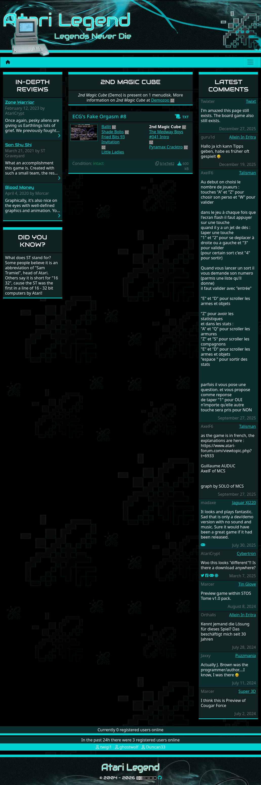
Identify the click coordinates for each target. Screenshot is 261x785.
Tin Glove (247, 584)
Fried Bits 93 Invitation (113, 139)
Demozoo (162, 100)
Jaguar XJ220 (244, 502)
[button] (182, 116)
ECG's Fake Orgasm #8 (99, 116)
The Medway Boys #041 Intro (166, 134)
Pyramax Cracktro (166, 146)
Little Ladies (113, 152)
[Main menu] (250, 62)
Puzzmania (245, 655)
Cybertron (246, 553)
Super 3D (247, 691)
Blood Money (19, 187)
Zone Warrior (19, 102)
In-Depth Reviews (32, 85)
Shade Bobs (113, 131)
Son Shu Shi (18, 144)
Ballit (106, 126)
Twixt (251, 101)
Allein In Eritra (242, 137)
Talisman (247, 173)
